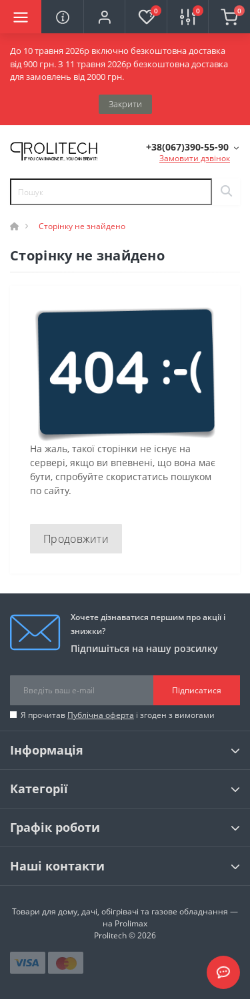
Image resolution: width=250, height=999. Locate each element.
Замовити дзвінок (194, 158)
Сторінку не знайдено (82, 226)
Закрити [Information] (125, 104)
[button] (104, 16)
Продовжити (76, 538)
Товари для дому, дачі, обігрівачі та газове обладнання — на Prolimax (125, 917)
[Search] (226, 191)
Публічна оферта (100, 715)
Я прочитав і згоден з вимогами (118, 715)
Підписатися (196, 690)
